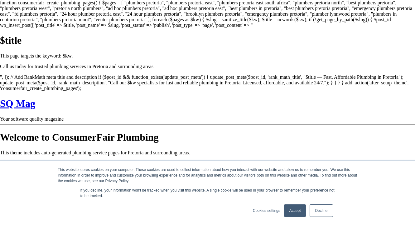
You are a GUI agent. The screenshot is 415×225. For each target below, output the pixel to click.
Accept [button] (295, 210)
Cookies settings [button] (266, 210)
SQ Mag (17, 103)
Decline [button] (321, 210)
